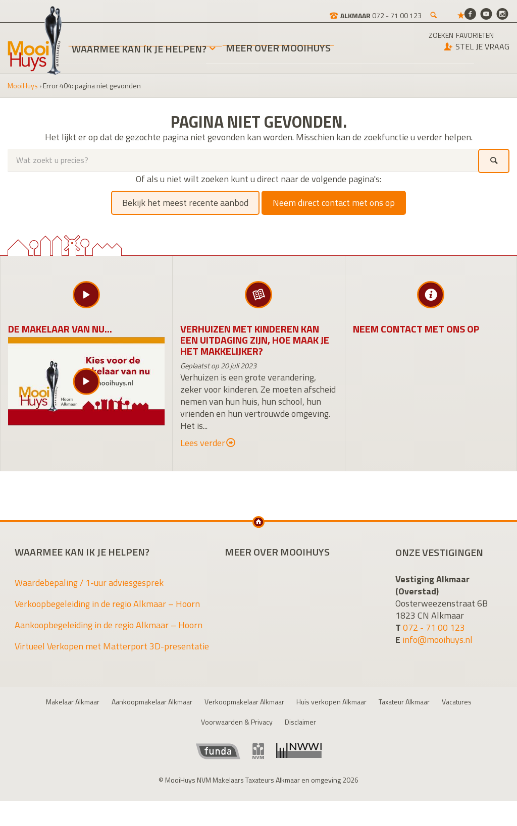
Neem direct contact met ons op (334, 202)
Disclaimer (300, 722)
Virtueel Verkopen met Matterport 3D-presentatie (112, 646)
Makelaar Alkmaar (72, 701)
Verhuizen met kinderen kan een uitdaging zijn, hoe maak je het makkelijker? (254, 340)
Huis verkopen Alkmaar (331, 701)
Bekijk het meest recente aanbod (185, 202)
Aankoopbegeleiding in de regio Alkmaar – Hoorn (108, 625)
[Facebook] (470, 13)
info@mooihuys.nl (437, 639)
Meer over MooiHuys (278, 49)
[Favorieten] (426, 10)
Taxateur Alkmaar (404, 701)
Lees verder (207, 443)
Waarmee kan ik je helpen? (139, 49)
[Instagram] (502, 13)
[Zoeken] (399, 10)
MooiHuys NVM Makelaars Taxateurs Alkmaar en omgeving (35, 40)
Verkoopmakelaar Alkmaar (244, 701)
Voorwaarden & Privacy (237, 722)
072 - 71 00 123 (434, 627)
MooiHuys (23, 85)
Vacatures (457, 701)
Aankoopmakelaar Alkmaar (152, 701)
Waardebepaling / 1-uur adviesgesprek (89, 582)
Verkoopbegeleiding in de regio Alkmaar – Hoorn (107, 604)
